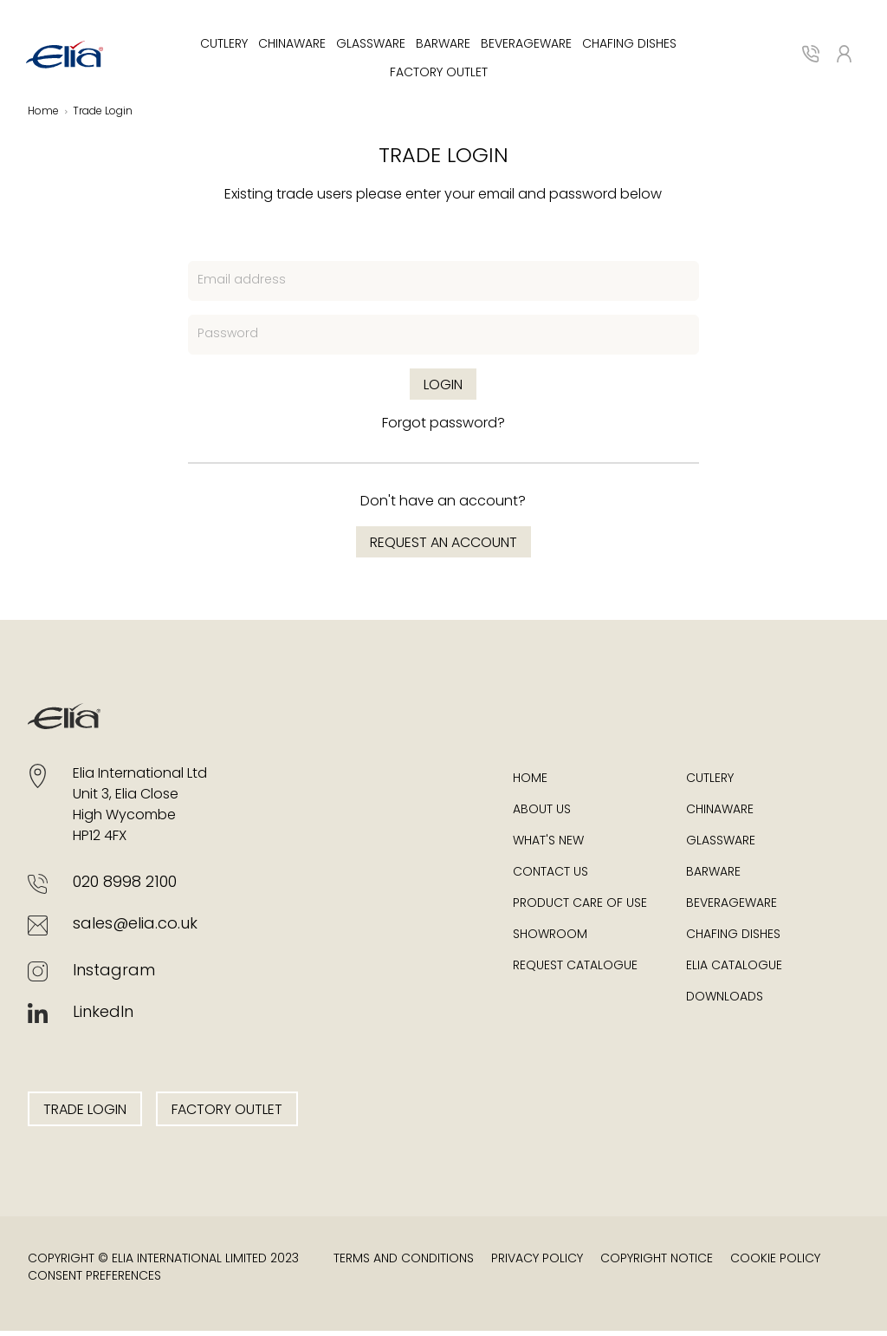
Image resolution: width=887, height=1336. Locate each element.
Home (530, 784)
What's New (548, 846)
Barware (443, 47)
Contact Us (550, 877)
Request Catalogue (575, 971)
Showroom (550, 940)
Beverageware (526, 47)
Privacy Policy (537, 1264)
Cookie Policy (775, 1264)
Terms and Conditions (403, 1264)
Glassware (370, 47)
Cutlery (224, 47)
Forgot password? (443, 429)
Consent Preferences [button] (94, 1281)
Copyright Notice (656, 1264)
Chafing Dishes (629, 47)
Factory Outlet (439, 75)
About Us (542, 815)
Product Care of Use (580, 909)
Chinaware (292, 47)
